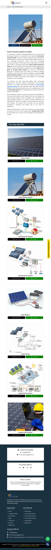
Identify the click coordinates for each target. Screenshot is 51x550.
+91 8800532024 (26, 452)
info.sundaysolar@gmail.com (26, 454)
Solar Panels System (25, 197)
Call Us (14, 45)
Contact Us (11, 520)
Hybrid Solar (25, 354)
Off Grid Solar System (25, 276)
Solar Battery (25, 315)
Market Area (11, 525)
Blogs (9, 518)
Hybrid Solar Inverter (25, 432)
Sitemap (10, 523)
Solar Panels (25, 158)
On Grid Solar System (25, 237)
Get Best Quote (25, 45)
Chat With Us (37, 45)
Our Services (11, 516)
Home (9, 7)
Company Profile (12, 513)
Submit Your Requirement (48, 248)
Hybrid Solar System (25, 393)
